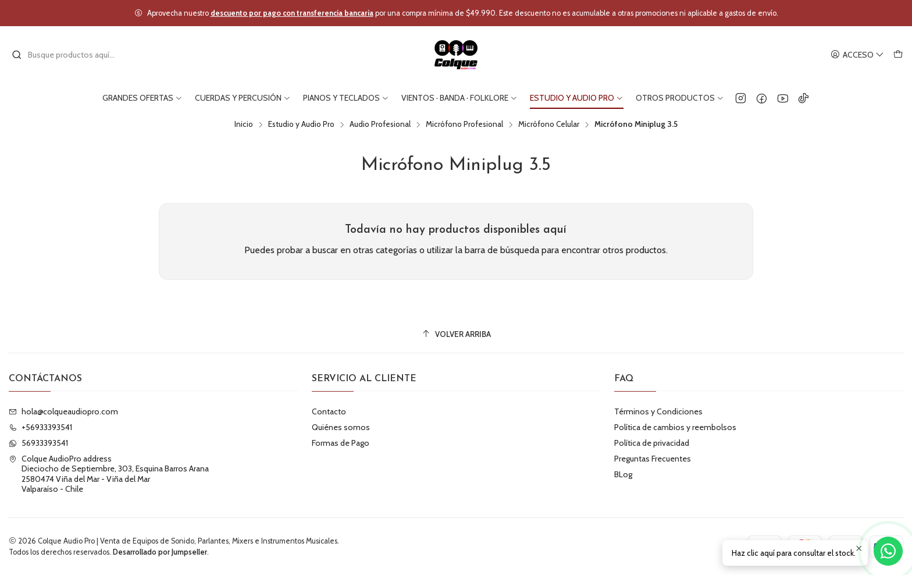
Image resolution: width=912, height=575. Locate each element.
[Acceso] (857, 55)
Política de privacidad (651, 443)
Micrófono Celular (548, 124)
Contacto (329, 411)
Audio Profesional (380, 124)
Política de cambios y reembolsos (675, 427)
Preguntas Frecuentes (652, 458)
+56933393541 (40, 427)
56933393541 (38, 443)
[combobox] (71, 54)
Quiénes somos (341, 427)
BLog (623, 474)
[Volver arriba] (456, 334)
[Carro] (898, 55)
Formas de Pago (340, 443)
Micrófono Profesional (464, 124)
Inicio (243, 124)
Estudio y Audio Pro (301, 124)
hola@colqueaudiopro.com (63, 411)
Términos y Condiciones (658, 411)
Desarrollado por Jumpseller (160, 552)
